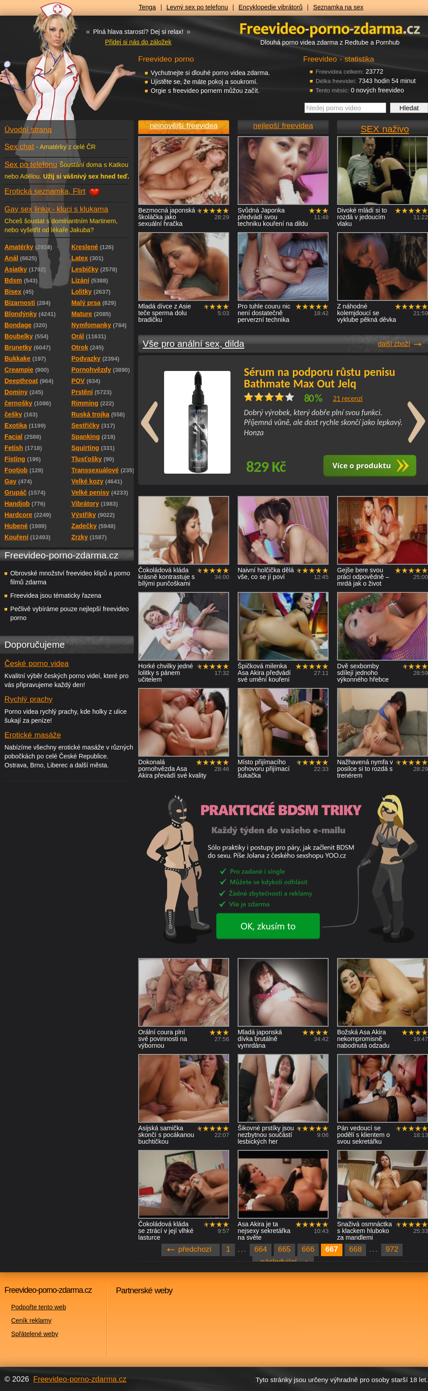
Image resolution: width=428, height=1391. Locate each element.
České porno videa (36, 663)
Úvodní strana (28, 129)
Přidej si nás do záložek (138, 42)
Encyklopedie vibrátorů (271, 7)
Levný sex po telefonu (197, 7)
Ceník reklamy (31, 1320)
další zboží (394, 343)
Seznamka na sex (338, 7)
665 (284, 1249)
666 (308, 1249)
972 (392, 1249)
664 (260, 1249)
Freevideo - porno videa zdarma (330, 28)
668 (355, 1249)
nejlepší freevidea (283, 125)
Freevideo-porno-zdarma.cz (80, 1379)
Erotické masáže (32, 735)
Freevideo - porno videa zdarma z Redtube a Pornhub (49, 67)
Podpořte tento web (38, 1307)
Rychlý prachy (28, 699)
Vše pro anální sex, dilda (193, 343)
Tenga (147, 7)
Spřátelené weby (34, 1333)
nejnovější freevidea (184, 125)
